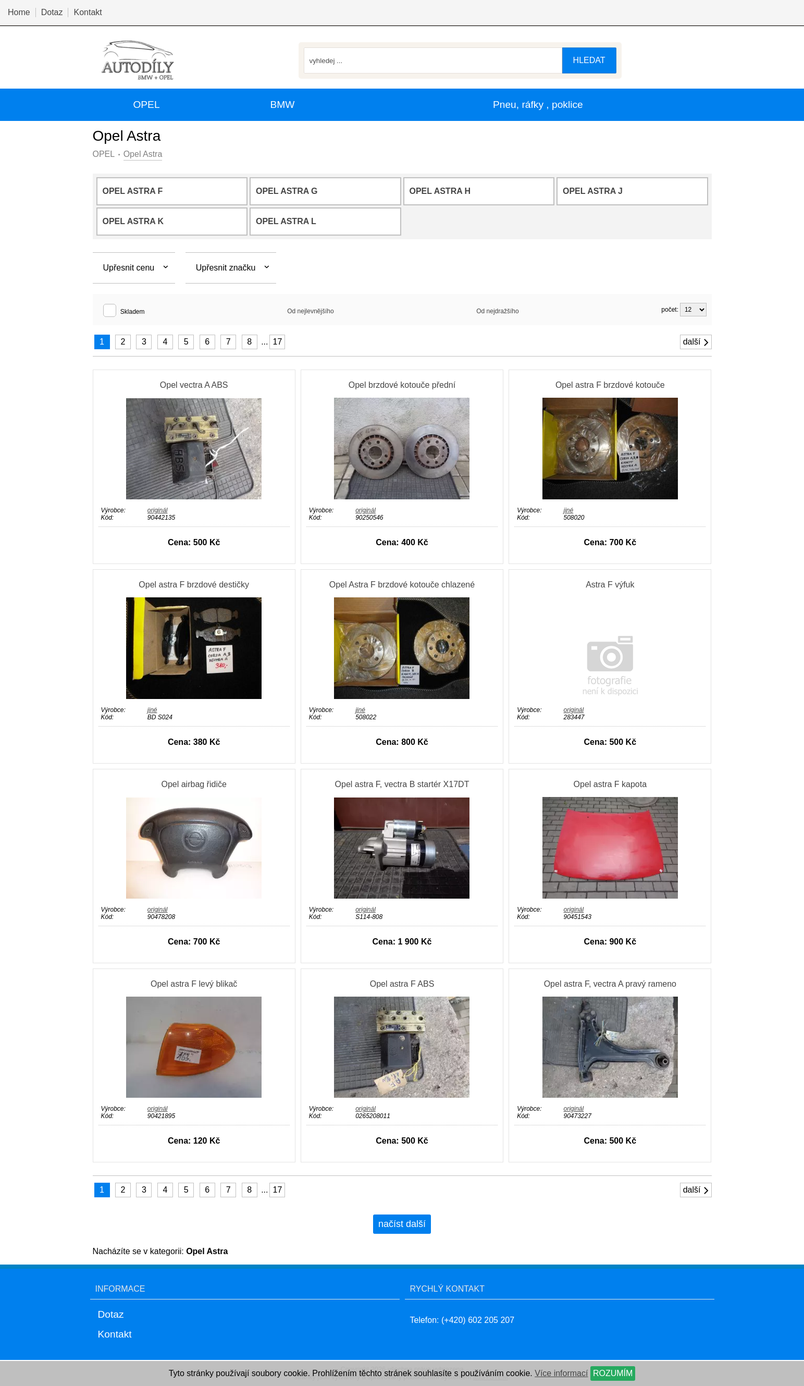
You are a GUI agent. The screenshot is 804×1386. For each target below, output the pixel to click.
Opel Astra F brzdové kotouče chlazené (402, 584)
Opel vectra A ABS (194, 385)
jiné (568, 510)
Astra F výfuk (610, 584)
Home (19, 12)
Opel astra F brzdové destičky (194, 584)
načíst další (402, 1224)
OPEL (104, 154)
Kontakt (87, 12)
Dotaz (52, 12)
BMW (282, 104)
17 (277, 341)
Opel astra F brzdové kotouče (610, 385)
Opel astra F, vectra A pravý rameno (610, 983)
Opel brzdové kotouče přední (402, 385)
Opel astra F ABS (402, 983)
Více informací (561, 1373)
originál (157, 510)
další (696, 342)
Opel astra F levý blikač (194, 983)
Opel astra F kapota (610, 784)
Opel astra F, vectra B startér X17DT (402, 784)
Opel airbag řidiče (193, 784)
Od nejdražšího (497, 311)
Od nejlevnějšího (310, 311)
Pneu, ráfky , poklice (538, 104)
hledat (589, 60)
